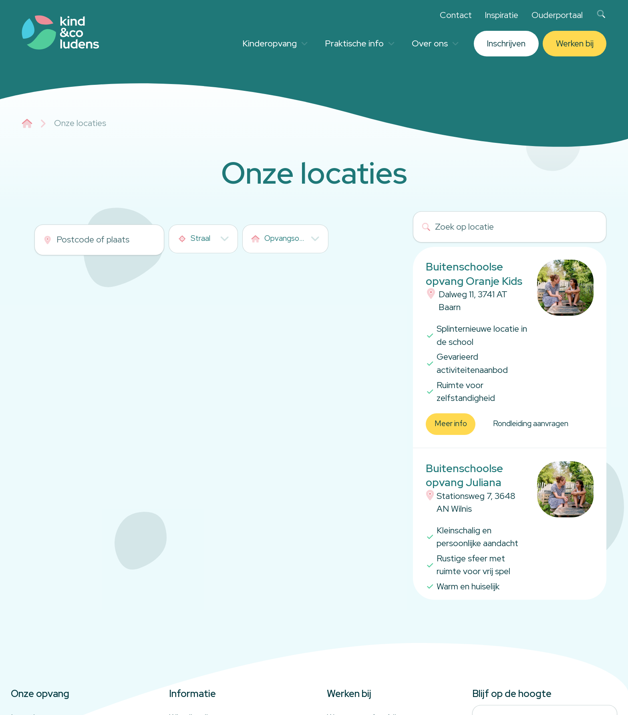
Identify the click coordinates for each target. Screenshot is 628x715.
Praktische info (360, 43)
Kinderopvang (275, 43)
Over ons (435, 43)
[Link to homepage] (60, 32)
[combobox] (203, 238)
